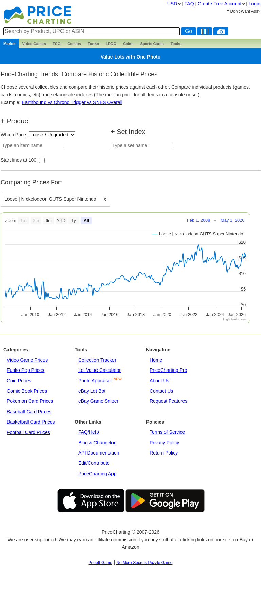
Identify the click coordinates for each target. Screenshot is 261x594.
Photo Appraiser (95, 380)
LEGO (111, 44)
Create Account (219, 3)
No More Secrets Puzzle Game (144, 562)
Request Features (168, 401)
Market (9, 44)
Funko (93, 44)
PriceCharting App (97, 473)
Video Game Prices (27, 360)
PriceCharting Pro (168, 370)
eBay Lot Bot (91, 391)
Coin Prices (19, 380)
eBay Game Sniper (98, 401)
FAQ (189, 3)
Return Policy (164, 453)
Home (156, 360)
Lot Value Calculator (99, 370)
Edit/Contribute (94, 463)
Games (34, 44)
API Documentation (98, 453)
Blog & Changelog (97, 442)
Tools (175, 44)
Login (254, 3)
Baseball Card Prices (29, 411)
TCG (56, 44)
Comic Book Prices (27, 391)
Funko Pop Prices (26, 370)
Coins (128, 44)
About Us (159, 380)
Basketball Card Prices (31, 422)
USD (172, 3)
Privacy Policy (164, 442)
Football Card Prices (28, 432)
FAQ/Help (88, 432)
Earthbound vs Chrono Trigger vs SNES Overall (72, 102)
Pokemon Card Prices (30, 401)
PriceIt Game (100, 562)
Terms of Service (167, 432)
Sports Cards (152, 44)
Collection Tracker (97, 360)
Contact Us (161, 391)
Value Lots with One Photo (131, 57)
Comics (74, 44)
